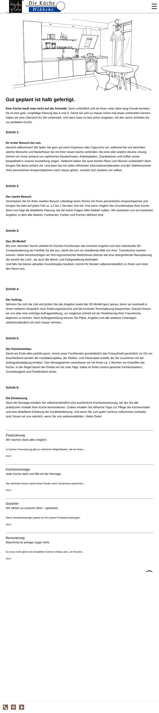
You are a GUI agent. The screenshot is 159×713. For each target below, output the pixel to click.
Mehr (8, 456)
